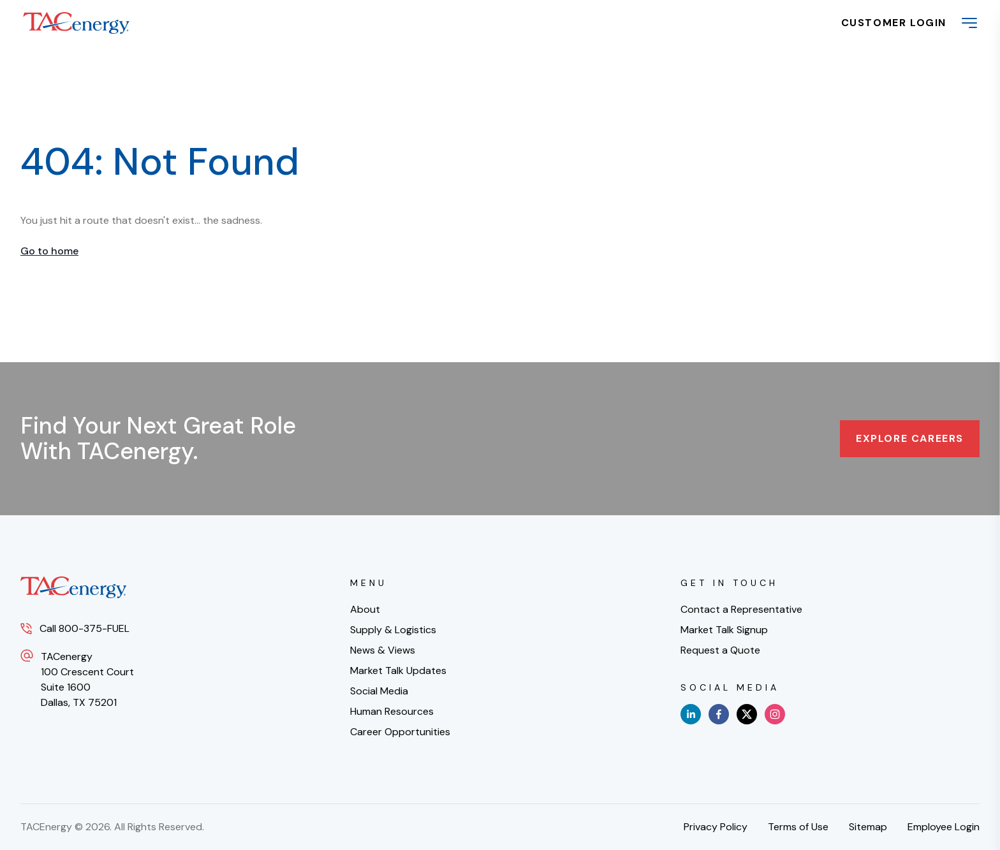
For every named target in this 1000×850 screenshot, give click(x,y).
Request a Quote (720, 650)
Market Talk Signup (724, 629)
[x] (747, 714)
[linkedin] (690, 714)
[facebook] (719, 714)
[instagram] (775, 714)
